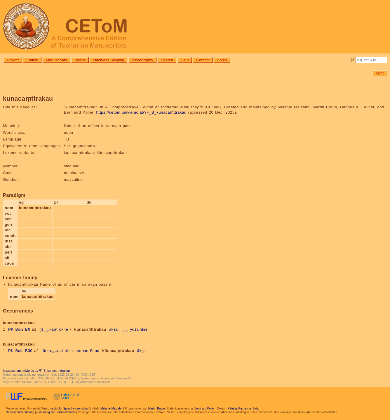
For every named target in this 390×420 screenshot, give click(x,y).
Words (80, 60)
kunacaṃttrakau (90, 329)
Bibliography (142, 60)
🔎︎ (351, 60)
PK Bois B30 (20, 350)
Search (167, 60)
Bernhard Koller (204, 408)
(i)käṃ (48, 329)
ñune (95, 350)
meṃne (81, 350)
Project (13, 60)
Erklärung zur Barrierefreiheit (56, 412)
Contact (203, 60)
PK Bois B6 (19, 329)
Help (185, 60)
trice (69, 350)
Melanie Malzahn (111, 408)
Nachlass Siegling (108, 60)
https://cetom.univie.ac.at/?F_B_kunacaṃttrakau (141, 112)
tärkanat (52, 350)
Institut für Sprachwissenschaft (69, 408)
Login (222, 60)
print (380, 73)
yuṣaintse (138, 329)
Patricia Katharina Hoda (243, 408)
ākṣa (113, 329)
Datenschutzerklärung (20, 412)
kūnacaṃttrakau (118, 350)
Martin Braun (156, 408)
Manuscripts (56, 60)
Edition (32, 60)
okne (63, 329)
